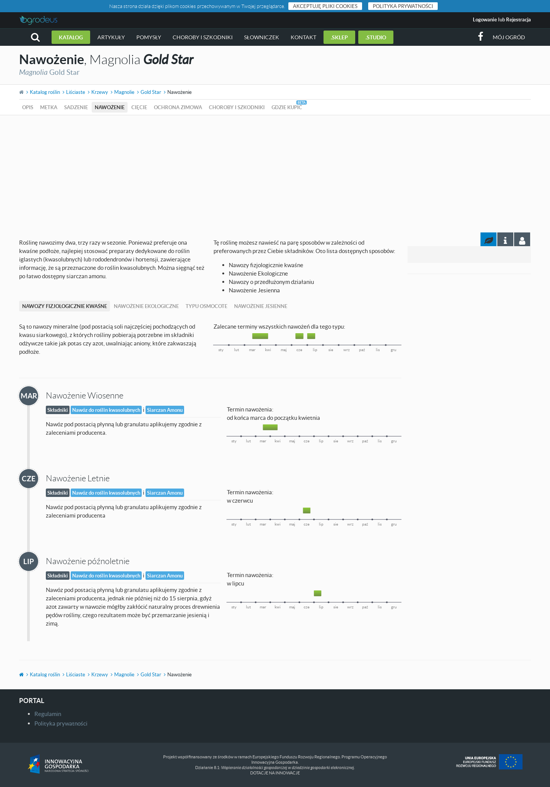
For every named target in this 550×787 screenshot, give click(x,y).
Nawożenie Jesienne (260, 306)
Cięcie (139, 107)
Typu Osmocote (206, 306)
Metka (48, 107)
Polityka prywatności (403, 6)
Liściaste (75, 92)
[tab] (522, 239)
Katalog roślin (45, 92)
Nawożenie (110, 107)
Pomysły (148, 37)
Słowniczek (261, 37)
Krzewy (99, 92)
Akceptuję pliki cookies (325, 6)
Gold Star (151, 92)
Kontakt (303, 37)
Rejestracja (518, 19)
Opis (27, 107)
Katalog (71, 37)
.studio (376, 37)
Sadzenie (76, 107)
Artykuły (111, 37)
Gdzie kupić (287, 107)
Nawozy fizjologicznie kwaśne (64, 306)
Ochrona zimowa (178, 107)
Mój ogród (509, 37)
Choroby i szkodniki (203, 37)
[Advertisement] (275, 172)
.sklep (339, 37)
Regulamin (47, 713)
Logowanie (485, 19)
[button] (35, 37)
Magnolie (124, 92)
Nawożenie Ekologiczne (146, 306)
